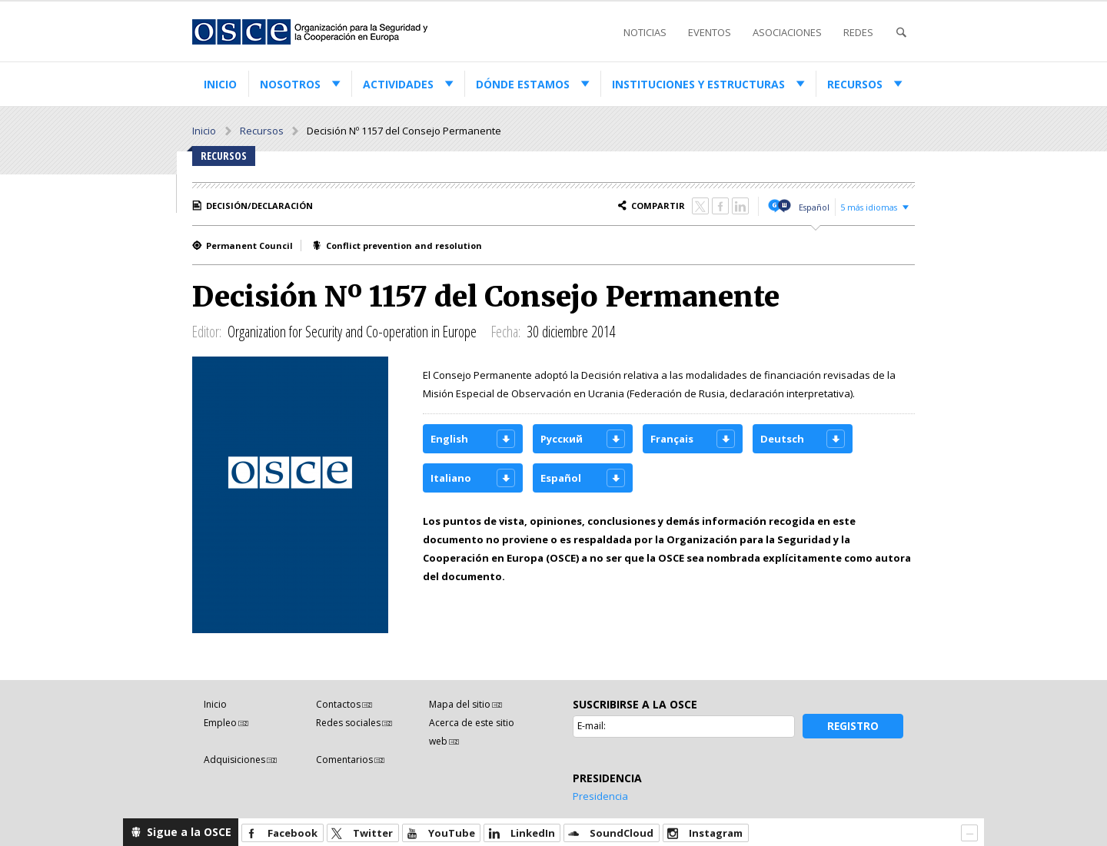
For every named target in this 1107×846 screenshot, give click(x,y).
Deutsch (782, 439)
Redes (858, 32)
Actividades (398, 84)
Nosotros (290, 84)
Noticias (645, 32)
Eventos (709, 32)
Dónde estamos (523, 84)
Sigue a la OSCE (189, 831)
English (449, 439)
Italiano (450, 478)
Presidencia (600, 796)
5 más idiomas (868, 207)
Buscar (901, 32)
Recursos (855, 84)
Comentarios (344, 759)
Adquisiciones (234, 759)
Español (814, 207)
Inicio (220, 84)
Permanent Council (249, 245)
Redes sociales (348, 722)
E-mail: (591, 725)
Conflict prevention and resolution (404, 245)
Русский (561, 439)
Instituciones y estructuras (698, 84)
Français (671, 439)
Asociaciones (787, 32)
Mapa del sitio (459, 704)
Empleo (220, 722)
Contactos (338, 704)
